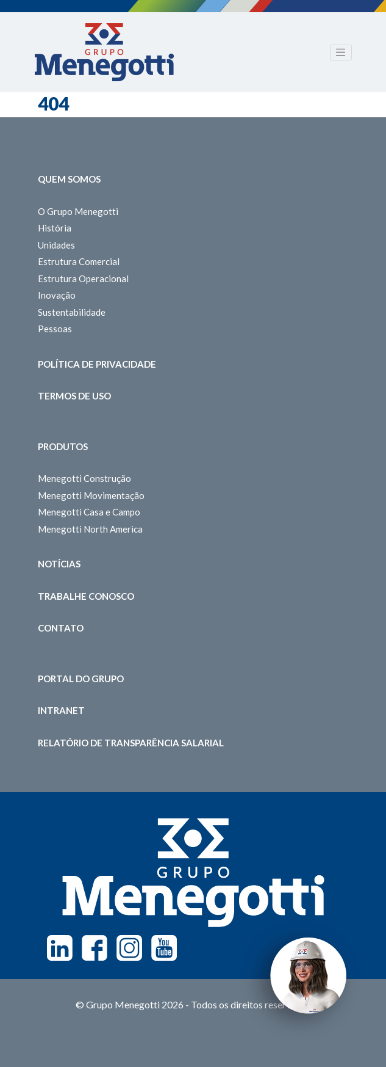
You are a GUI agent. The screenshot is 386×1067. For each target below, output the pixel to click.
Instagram (129, 948)
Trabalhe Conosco (86, 596)
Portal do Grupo (81, 678)
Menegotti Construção (84, 478)
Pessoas (55, 328)
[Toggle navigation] (341, 52)
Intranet (61, 710)
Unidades (56, 244)
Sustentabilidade (71, 312)
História (54, 227)
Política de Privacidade (97, 364)
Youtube (164, 948)
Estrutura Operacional (83, 278)
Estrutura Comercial (79, 261)
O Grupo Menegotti (78, 211)
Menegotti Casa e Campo (89, 511)
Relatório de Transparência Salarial (131, 742)
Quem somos (69, 178)
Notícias (59, 563)
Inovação (57, 295)
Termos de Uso (74, 395)
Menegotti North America (90, 528)
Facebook (94, 948)
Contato (61, 627)
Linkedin (60, 948)
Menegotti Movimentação (91, 495)
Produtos (63, 446)
